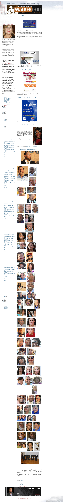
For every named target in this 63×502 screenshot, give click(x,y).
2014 (3, 113)
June (4, 125)
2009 (3, 299)
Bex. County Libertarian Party (7, 98)
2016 (3, 111)
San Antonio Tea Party (6, 100)
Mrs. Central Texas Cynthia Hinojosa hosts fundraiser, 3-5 (27, 124)
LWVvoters (5, 97)
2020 (3, 106)
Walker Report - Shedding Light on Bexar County (23, 4)
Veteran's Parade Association (7, 102)
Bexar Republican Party (7, 99)
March (5, 128)
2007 (3, 301)
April (4, 127)
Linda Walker (5, 306)
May (4, 126)
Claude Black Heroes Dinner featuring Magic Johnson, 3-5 (27, 48)
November (5, 119)
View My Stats (22, 15)
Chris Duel (5, 101)
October (5, 120)
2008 (3, 300)
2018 (3, 108)
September (5, 121)
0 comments (35, 146)
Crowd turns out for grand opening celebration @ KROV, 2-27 (28, 149)
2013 (3, 114)
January (5, 296)
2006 (3, 302)
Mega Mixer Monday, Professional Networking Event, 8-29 (27, 69)
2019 (3, 107)
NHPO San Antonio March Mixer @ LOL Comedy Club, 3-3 (28, 97)
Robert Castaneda (6, 307)
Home (30, 478)
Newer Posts (18, 478)
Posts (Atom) (21, 480)
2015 (3, 112)
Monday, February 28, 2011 (30, 146)
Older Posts (41, 478)
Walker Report (6, 308)
